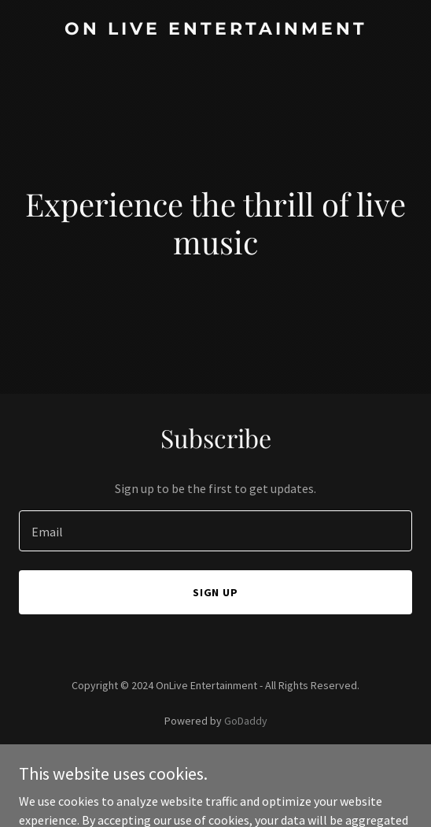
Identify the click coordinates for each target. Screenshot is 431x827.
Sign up (216, 592)
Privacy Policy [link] (215, 765)
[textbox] (215, 530)
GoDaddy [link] (245, 721)
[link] (215, 30)
